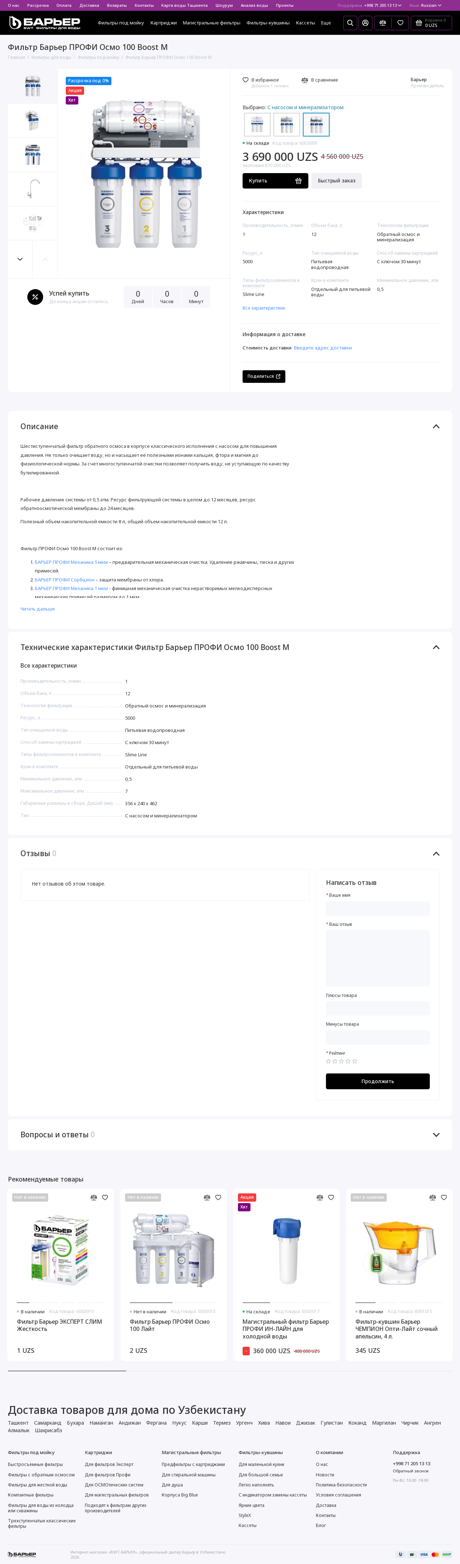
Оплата (64, 5)
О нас (13, 5)
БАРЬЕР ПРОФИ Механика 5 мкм (71, 562)
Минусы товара (342, 1024)
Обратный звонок (411, 1470)
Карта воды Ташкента (184, 5)
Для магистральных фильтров (117, 1495)
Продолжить (378, 1081)
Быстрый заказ (336, 180)
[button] (20, 259)
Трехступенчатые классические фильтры (42, 1523)
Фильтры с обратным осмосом (41, 1475)
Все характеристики (264, 308)
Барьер (419, 79)
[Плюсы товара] (378, 1008)
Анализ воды (254, 5)
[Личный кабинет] (365, 23)
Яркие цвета (251, 1505)
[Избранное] (400, 23)
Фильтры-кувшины (268, 22)
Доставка (89, 5)
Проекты (285, 5)
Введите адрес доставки (323, 347)
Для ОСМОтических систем (114, 1485)
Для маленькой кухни (261, 1464)
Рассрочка (38, 5)
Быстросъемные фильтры (35, 1464)
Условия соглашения (338, 1495)
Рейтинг (337, 1053)
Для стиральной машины (189, 1475)
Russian (425, 5)
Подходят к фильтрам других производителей (115, 1508)
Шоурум (224, 5)
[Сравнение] (382, 23)
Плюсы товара (341, 995)
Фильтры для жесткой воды (37, 1485)
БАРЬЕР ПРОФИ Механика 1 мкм (71, 588)
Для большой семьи (261, 1475)
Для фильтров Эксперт (109, 1464)
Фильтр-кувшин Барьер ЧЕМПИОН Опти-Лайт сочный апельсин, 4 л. (396, 1329)
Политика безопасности (341, 1485)
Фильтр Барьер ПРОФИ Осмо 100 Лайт (170, 1325)
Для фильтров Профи (107, 1475)
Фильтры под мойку (121, 22)
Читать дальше (37, 608)
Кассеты (305, 22)
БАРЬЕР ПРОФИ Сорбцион (65, 579)
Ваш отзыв (340, 924)
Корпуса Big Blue (180, 1495)
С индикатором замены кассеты (273, 1495)
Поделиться (264, 376)
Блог (321, 1525)
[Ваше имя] (378, 908)
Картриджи (164, 22)
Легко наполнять (256, 1485)
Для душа (172, 1485)
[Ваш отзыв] (378, 958)
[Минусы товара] (378, 1037)
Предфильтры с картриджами (193, 1464)
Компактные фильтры (31, 1495)
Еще (326, 22)
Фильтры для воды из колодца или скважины (41, 1508)
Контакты (144, 5)
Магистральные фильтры (211, 22)
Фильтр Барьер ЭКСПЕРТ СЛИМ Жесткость (59, 1325)
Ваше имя (339, 895)
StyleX (245, 1515)
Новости (325, 1475)
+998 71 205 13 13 (369, 5)
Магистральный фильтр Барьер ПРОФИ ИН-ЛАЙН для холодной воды (286, 1329)
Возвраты (117, 5)
